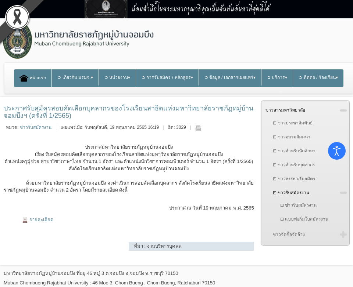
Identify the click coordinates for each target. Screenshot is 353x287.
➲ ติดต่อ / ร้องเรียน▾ (318, 77)
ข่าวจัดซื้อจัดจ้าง (289, 234)
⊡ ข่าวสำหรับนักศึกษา (294, 150)
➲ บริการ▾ (277, 77)
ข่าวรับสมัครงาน (35, 127)
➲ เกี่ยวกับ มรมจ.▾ (75, 77)
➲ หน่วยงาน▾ (117, 77)
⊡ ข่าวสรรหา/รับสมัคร (294, 178)
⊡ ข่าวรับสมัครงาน (291, 192)
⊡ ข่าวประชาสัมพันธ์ (293, 123)
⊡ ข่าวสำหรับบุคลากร (294, 164)
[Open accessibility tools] (337, 151)
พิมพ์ (198, 128)
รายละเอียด (41, 219)
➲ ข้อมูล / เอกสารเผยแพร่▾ (230, 77)
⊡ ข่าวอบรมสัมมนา (291, 136)
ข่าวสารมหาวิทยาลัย (285, 110)
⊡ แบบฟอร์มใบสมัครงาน (304, 219)
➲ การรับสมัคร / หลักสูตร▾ (167, 77)
